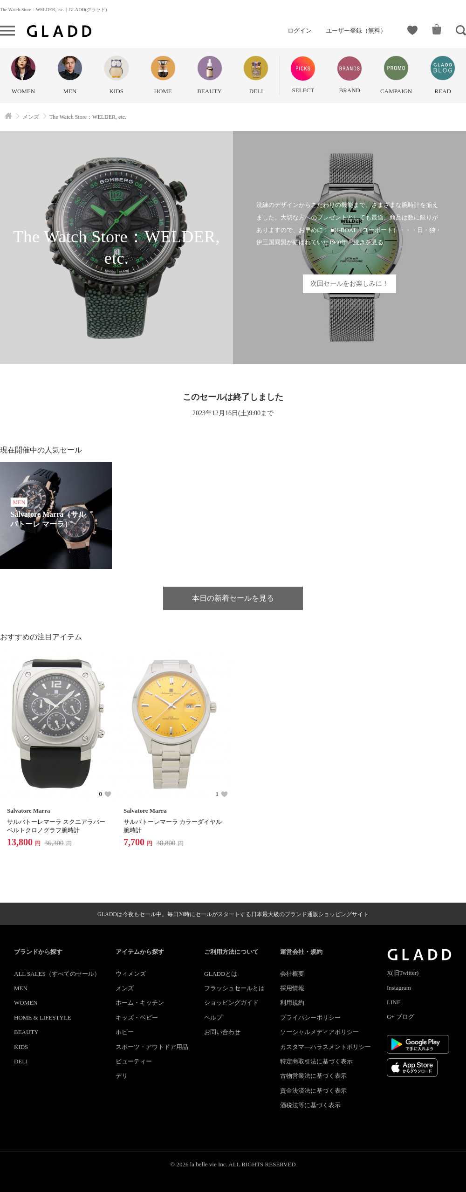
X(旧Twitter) (402, 972)
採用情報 (292, 988)
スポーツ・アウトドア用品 (152, 1046)
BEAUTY (26, 1031)
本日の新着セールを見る (233, 598)
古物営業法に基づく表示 (313, 1075)
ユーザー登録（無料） (356, 30)
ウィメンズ (131, 973)
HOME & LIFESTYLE (42, 1017)
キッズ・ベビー (137, 1017)
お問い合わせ (222, 1031)
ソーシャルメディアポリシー (319, 1031)
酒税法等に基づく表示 (310, 1105)
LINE (394, 1002)
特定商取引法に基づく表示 (316, 1061)
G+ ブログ (400, 1016)
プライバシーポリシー (310, 1017)
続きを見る (368, 242)
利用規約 (292, 1002)
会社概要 (292, 973)
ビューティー (134, 1061)
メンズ (125, 988)
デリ (122, 1075)
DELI (21, 1061)
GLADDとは (221, 973)
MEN (20, 988)
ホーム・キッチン (140, 1002)
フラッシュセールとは (234, 988)
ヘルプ (213, 1017)
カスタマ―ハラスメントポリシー (325, 1046)
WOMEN (26, 1002)
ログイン (300, 30)
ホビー (125, 1031)
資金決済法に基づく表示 (313, 1090)
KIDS (21, 1046)
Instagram (399, 987)
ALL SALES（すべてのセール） (57, 973)
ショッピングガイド (231, 1002)
